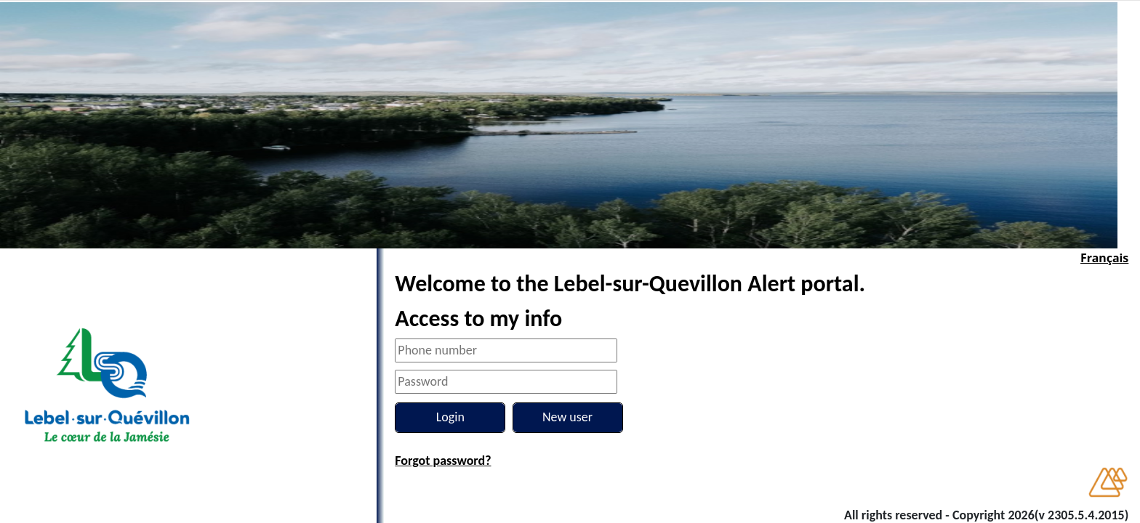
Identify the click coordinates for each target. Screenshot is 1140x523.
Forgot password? (443, 461)
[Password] (506, 382)
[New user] (567, 417)
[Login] (450, 417)
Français (1104, 258)
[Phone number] (506, 350)
